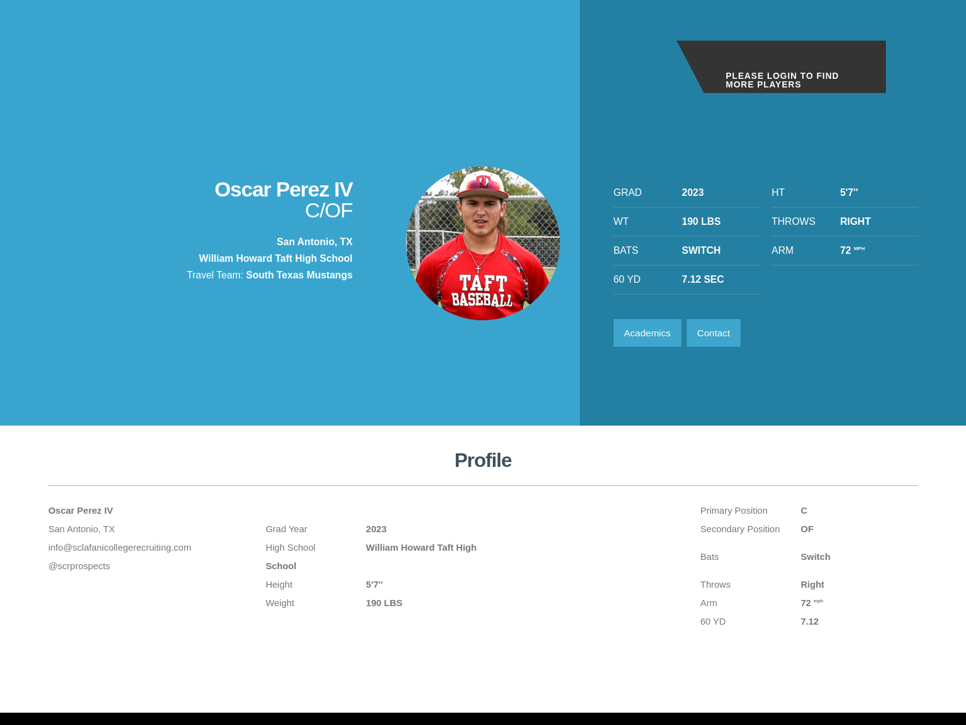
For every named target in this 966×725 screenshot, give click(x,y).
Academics (649, 333)
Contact (717, 333)
